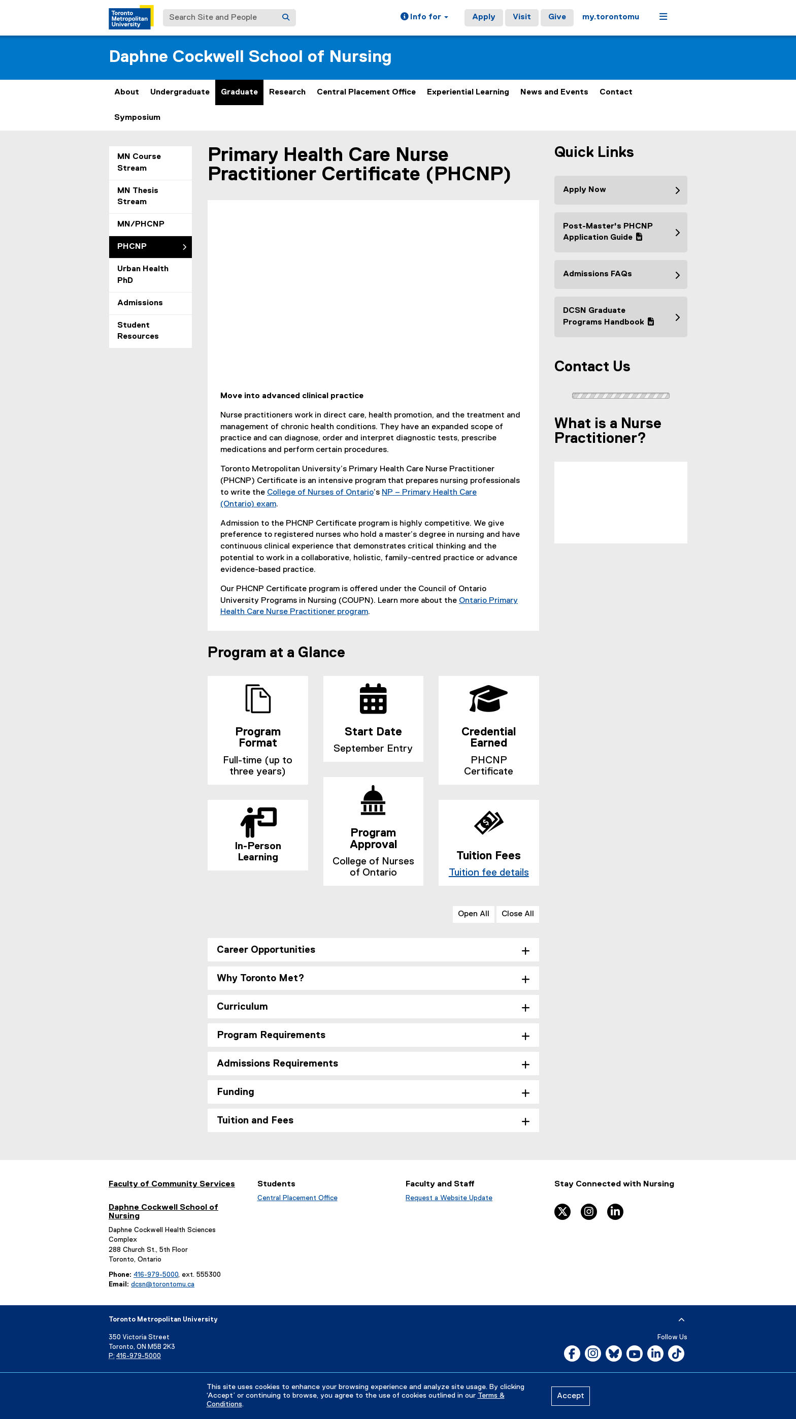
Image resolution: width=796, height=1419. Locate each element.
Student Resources (138, 331)
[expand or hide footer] (681, 1320)
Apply (483, 17)
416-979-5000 (156, 1274)
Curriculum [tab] (242, 1007)
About (126, 92)
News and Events (554, 92)
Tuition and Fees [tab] (255, 1120)
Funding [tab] (235, 1092)
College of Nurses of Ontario (320, 493)
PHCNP (132, 247)
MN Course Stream (139, 163)
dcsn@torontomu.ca (162, 1284)
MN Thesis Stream (137, 197)
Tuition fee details (489, 872)
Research (287, 92)
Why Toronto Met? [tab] (261, 978)
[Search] (286, 17)
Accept (570, 1396)
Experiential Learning (468, 92)
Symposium (137, 118)
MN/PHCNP (140, 224)
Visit (522, 17)
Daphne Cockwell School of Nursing (250, 57)
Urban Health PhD (143, 275)
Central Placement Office (366, 92)
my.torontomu (610, 17)
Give (557, 17)
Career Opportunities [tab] (266, 950)
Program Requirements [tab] (271, 1035)
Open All (473, 914)
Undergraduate (180, 92)
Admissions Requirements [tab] (277, 1064)
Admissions (140, 303)
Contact (616, 92)
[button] (424, 17)
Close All (518, 914)
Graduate (239, 92)
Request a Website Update (449, 1198)
